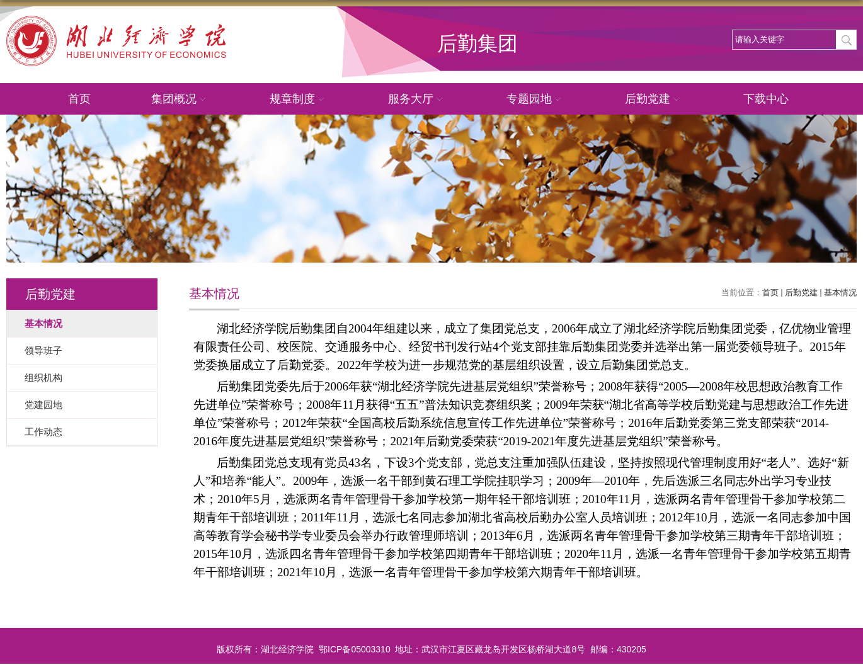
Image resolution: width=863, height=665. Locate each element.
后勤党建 (654, 99)
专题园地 (535, 99)
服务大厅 (417, 99)
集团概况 (180, 99)
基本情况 (840, 292)
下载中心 (766, 99)
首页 (79, 99)
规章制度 (299, 99)
